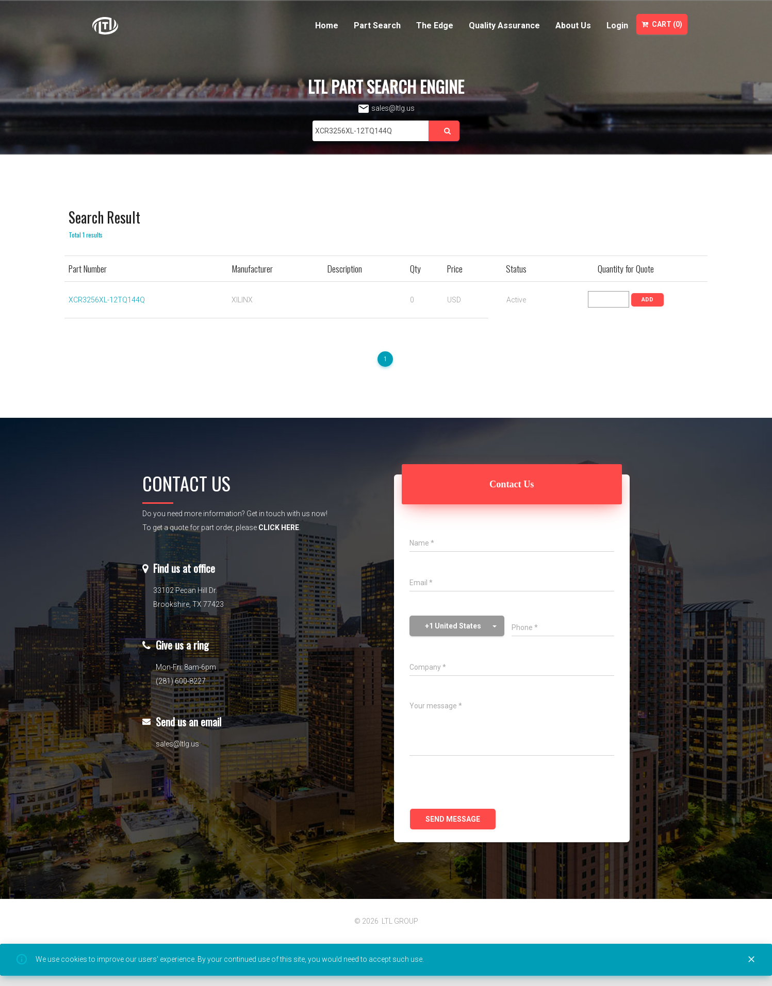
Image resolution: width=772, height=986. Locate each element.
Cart (662, 24)
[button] (456, 626)
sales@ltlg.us (386, 108)
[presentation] (487, 783)
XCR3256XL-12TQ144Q (107, 300)
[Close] (751, 959)
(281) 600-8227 (181, 681)
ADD (647, 299)
